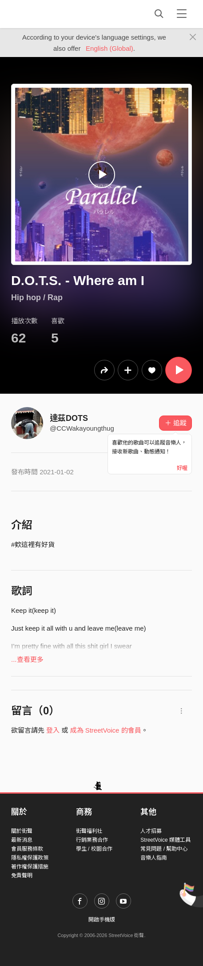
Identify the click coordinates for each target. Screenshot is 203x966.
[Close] (193, 37)
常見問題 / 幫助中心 (163, 849)
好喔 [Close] (182, 468)
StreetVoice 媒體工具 (165, 840)
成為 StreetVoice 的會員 (105, 730)
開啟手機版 (101, 920)
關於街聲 (21, 831)
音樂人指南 (153, 858)
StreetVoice (47, 13)
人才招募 (151, 831)
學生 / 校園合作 (94, 849)
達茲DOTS (69, 418)
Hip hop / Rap (37, 297)
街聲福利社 (89, 831)
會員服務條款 (27, 849)
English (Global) (109, 48)
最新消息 (21, 840)
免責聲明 (21, 875)
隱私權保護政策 (29, 858)
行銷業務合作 (92, 840)
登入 (53, 730)
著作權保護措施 (29, 867)
